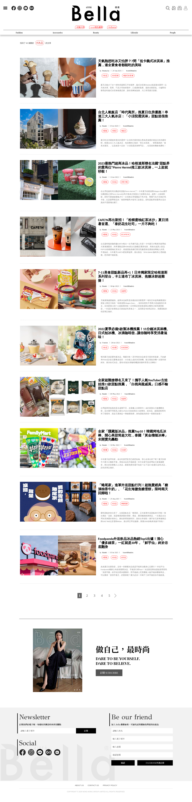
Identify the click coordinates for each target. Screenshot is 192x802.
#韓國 (105, 450)
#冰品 (105, 76)
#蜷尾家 (124, 504)
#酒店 (114, 131)
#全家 (123, 450)
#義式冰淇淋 (128, 76)
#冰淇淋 (115, 76)
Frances (105, 343)
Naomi (104, 126)
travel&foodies (131, 71)
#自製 (114, 348)
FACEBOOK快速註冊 (155, 763)
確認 (123, 763)
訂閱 (86, 730)
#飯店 (123, 131)
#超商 (123, 291)
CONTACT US (93, 785)
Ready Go (105, 71)
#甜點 (105, 131)
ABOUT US (79, 785)
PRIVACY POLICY (110, 785)
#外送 (123, 557)
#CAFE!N (125, 234)
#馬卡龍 (124, 182)
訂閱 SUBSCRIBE (109, 672)
